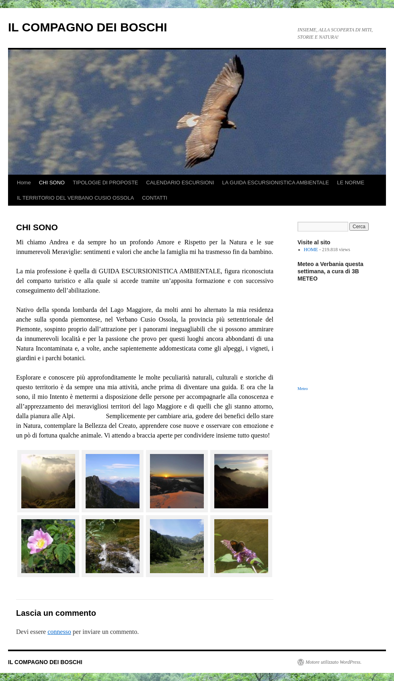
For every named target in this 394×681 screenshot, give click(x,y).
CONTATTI (154, 198)
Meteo (303, 388)
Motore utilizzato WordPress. (333, 662)
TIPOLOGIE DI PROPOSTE (105, 183)
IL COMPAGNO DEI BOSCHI (87, 27)
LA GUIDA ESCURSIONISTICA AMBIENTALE (275, 183)
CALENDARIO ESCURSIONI (180, 183)
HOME (311, 249)
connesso (59, 631)
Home (24, 183)
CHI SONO (52, 183)
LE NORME (350, 183)
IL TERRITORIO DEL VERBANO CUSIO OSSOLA (75, 198)
